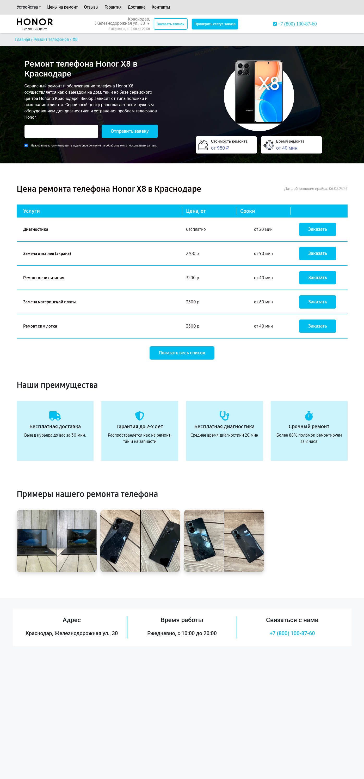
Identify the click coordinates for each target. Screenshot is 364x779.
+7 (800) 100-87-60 (292, 633)
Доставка (136, 7)
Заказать (317, 229)
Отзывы (91, 7)
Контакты (161, 7)
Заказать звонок (170, 24)
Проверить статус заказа (215, 24)
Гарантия (112, 7)
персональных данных (142, 145)
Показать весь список (182, 353)
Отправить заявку (130, 131)
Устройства (27, 7)
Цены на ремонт (62, 7)
